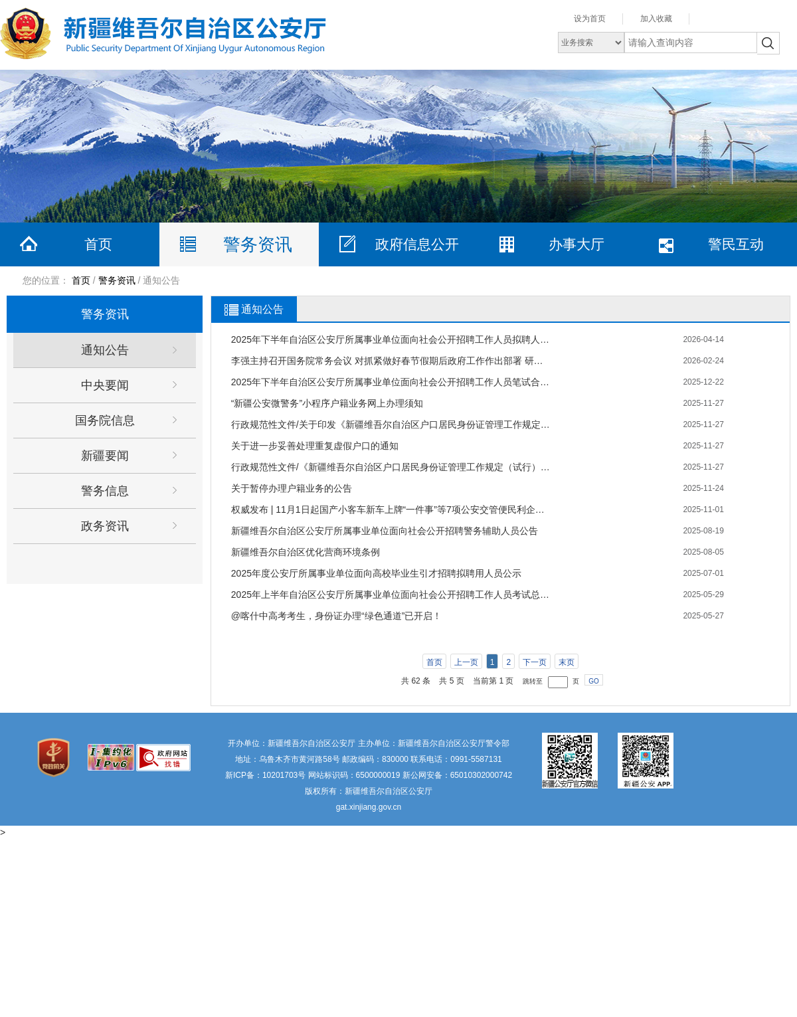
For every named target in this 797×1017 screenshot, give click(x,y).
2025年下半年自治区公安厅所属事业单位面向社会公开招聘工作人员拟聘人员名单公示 (391, 339)
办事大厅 (576, 244)
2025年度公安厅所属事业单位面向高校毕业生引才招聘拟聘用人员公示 (376, 573)
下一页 (535, 662)
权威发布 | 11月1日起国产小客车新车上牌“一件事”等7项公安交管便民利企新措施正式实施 (391, 509)
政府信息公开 (417, 244)
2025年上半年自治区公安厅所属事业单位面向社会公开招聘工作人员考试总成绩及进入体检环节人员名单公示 (391, 594)
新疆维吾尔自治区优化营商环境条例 (305, 552)
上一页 (466, 662)
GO (593, 681)
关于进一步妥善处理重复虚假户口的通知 (314, 445)
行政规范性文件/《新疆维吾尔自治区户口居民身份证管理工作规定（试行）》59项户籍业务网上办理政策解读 (391, 467)
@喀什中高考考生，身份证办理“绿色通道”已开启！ (336, 615)
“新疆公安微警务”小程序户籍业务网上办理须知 (327, 403)
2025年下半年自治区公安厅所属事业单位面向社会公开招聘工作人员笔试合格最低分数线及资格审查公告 (391, 382)
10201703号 (284, 775)
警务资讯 (257, 244)
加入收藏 (656, 18)
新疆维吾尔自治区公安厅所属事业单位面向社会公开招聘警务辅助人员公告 (384, 530)
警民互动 (736, 244)
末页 (567, 662)
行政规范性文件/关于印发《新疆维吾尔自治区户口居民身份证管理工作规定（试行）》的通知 (391, 424)
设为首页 (590, 18)
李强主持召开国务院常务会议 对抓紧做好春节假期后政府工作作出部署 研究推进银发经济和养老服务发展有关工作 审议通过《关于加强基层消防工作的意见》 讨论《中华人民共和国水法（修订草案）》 (391, 360)
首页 (98, 244)
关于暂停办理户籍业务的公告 (291, 488)
